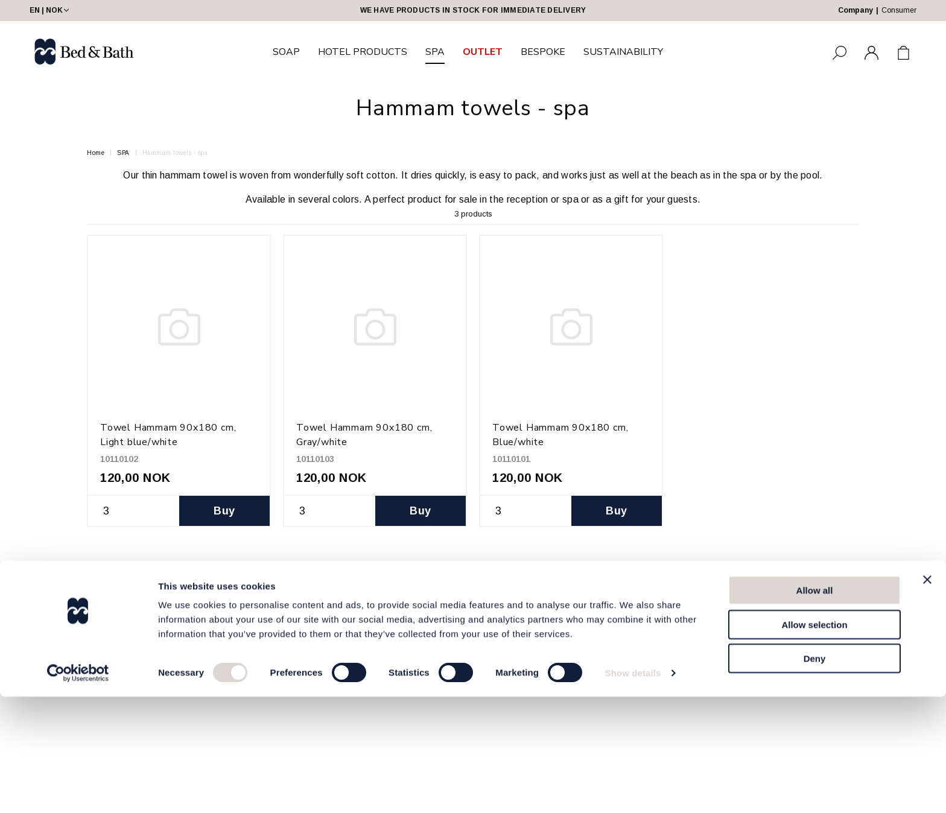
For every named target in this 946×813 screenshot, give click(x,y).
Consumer (898, 10)
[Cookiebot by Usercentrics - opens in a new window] (78, 789)
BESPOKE (543, 52)
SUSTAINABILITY (623, 52)
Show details (633, 789)
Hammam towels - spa (175, 153)
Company (855, 10)
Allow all (814, 706)
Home (95, 153)
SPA (435, 52)
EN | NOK (50, 10)
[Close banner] (927, 696)
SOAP (286, 52)
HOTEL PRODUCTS (362, 52)
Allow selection (814, 741)
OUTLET (483, 52)
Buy (224, 511)
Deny (815, 775)
